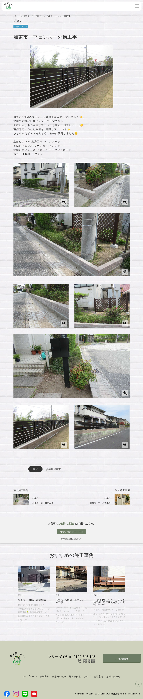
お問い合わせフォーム (71, 531)
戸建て (38, 16)
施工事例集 (75, 676)
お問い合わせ (121, 658)
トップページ (30, 676)
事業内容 (44, 676)
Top (16, 16)
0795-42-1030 (89, 660)
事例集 (26, 16)
